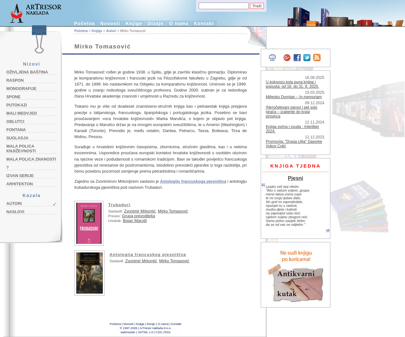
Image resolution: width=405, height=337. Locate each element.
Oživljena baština (27, 72)
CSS (159, 332)
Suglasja (17, 138)
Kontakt (204, 23)
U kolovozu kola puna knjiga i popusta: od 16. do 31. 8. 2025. (292, 84)
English (253, 37)
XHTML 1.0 (145, 332)
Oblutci (15, 121)
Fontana (16, 129)
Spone (13, 96)
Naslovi (15, 211)
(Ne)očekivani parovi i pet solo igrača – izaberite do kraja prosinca (291, 111)
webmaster (128, 332)
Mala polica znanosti (31, 159)
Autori (14, 203)
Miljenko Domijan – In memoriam (294, 97)
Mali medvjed (21, 113)
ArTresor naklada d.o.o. (155, 328)
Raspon (15, 80)
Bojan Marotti (134, 220)
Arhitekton (19, 183)
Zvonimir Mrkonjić (140, 211)
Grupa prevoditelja (138, 215)
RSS (167, 332)
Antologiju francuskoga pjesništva (193, 181)
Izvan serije (20, 175)
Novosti (110, 23)
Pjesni (295, 178)
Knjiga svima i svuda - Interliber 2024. (292, 128)
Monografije (21, 88)
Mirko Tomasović (173, 211)
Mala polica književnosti (21, 148)
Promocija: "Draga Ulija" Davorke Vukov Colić (294, 143)
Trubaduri (119, 204)
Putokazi (16, 105)
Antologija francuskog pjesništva (147, 254)
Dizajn (156, 23)
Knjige (134, 23)
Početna (84, 23)
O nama (179, 23)
